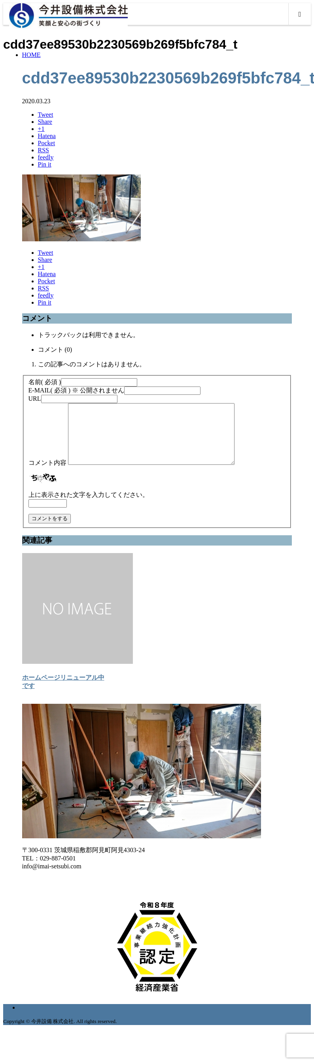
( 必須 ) (44, 382)
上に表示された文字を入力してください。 (88, 506)
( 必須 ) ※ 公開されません (76, 390)
